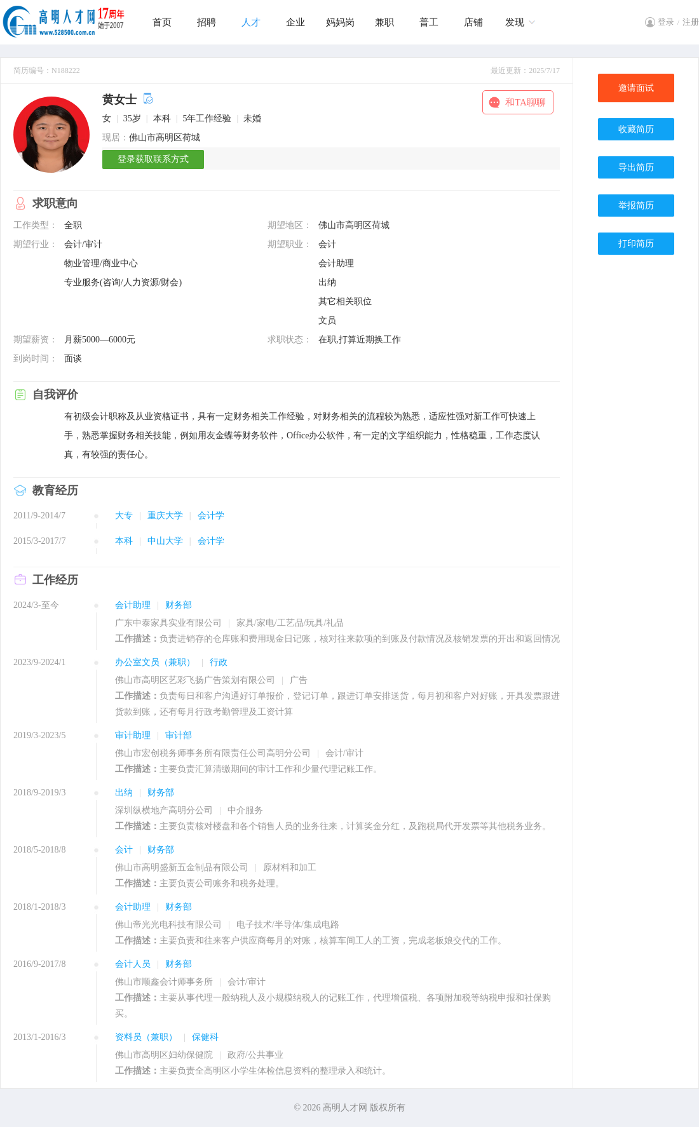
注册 (690, 22)
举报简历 (636, 205)
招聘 (206, 22)
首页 (162, 22)
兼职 (384, 22)
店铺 (473, 22)
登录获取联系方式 (153, 159)
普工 (428, 22)
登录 (666, 22)
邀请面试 (636, 88)
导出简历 (636, 167)
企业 (295, 22)
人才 (251, 22)
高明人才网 (345, 1107)
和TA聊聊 (525, 102)
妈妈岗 (340, 22)
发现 (514, 22)
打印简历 (636, 243)
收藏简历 (636, 129)
